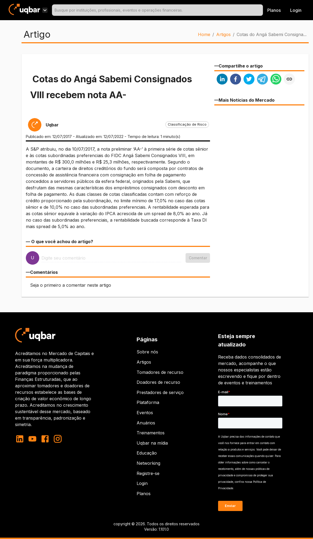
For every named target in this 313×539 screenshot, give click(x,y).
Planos (274, 10)
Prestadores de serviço (160, 392)
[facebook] (235, 79)
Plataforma (148, 402)
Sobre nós (147, 351)
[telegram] (262, 79)
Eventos (145, 412)
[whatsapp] (276, 79)
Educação (147, 453)
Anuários (146, 422)
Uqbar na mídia (152, 443)
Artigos (223, 34)
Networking (148, 463)
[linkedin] (222, 79)
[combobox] (157, 10)
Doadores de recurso (158, 382)
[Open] (260, 10)
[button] (187, 124)
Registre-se (148, 473)
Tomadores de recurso (160, 372)
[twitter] (249, 79)
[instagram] (58, 439)
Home (204, 34)
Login (142, 483)
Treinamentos (151, 432)
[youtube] (32, 439)
